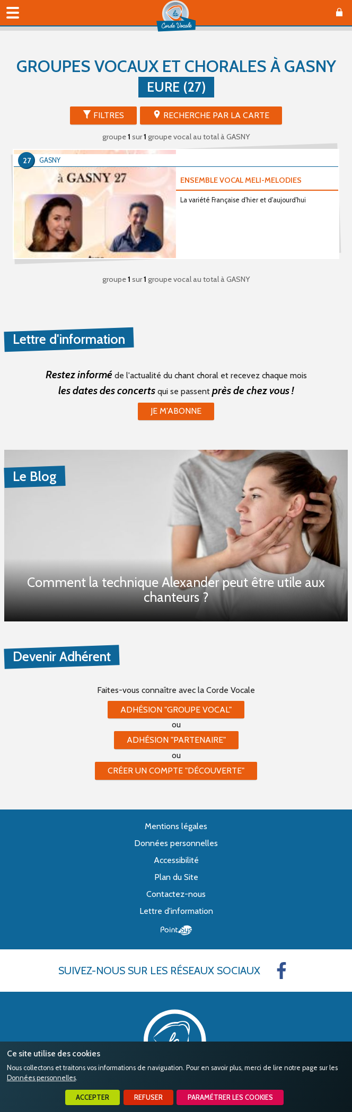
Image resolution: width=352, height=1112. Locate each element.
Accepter (92, 1097)
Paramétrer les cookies (230, 1097)
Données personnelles (41, 1078)
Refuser (148, 1097)
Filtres (108, 115)
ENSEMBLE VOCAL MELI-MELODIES (241, 180)
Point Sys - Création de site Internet (176, 930)
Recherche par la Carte (216, 115)
